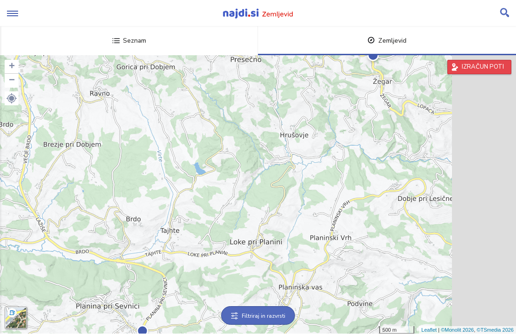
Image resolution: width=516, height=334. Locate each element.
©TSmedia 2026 (495, 330)
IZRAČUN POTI (483, 67)
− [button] (12, 81)
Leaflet (429, 330)
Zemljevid (387, 40)
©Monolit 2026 (457, 330)
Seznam (129, 40)
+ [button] (12, 67)
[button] (12, 98)
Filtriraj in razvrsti (258, 316)
